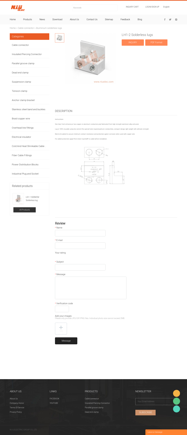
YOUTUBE (54, 403)
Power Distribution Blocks (25, 164)
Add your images (90, 317)
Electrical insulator (21, 137)
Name (58, 228)
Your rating (60, 253)
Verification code (64, 303)
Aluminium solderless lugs (49, 28)
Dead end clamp (20, 72)
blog (140, 19)
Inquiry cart (132, 7)
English (166, 7)
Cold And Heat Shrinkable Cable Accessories (35, 146)
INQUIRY (133, 42)
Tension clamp (19, 91)
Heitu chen (176, 408)
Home (13, 28)
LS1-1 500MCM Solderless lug (32, 199)
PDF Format (156, 42)
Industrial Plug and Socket (25, 174)
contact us (92, 19)
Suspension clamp (21, 82)
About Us (14, 398)
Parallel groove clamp (23, 63)
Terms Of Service (17, 407)
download (57, 19)
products (27, 19)
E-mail (59, 240)
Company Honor (17, 403)
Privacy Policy (16, 412)
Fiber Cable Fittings (22, 155)
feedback (125, 19)
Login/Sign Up (152, 7)
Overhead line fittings (23, 128)
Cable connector (26, 28)
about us (74, 19)
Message (60, 274)
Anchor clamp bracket (23, 100)
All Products (24, 209)
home (13, 19)
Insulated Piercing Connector (27, 54)
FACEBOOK (54, 398)
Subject (59, 262)
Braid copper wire (21, 118)
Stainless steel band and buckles (28, 109)
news (42, 19)
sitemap (109, 19)
